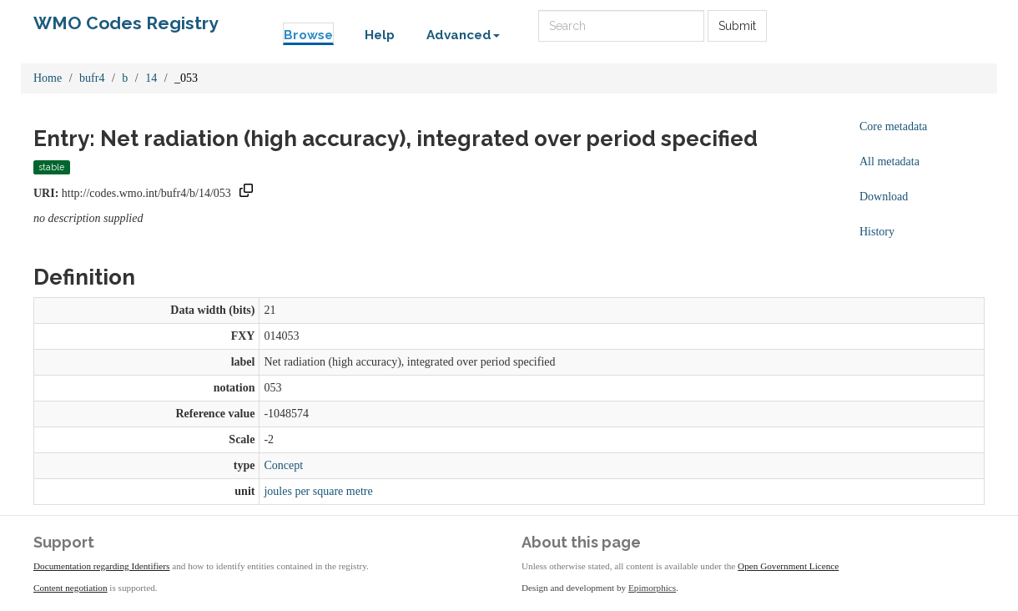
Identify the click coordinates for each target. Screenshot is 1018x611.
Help (380, 35)
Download (883, 196)
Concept (283, 465)
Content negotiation (70, 588)
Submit (737, 26)
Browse (308, 35)
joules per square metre (318, 491)
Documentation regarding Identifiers (101, 566)
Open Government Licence (788, 566)
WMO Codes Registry (126, 23)
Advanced (463, 35)
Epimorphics (652, 588)
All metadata (889, 161)
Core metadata (893, 126)
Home (47, 78)
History (877, 231)
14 (151, 78)
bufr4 (91, 78)
